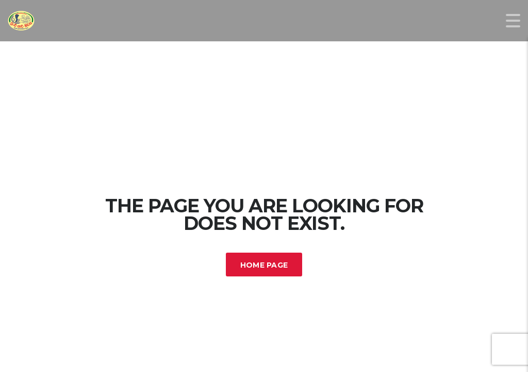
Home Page (264, 265)
